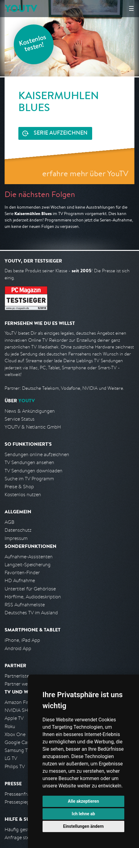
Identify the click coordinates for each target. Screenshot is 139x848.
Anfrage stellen (21, 837)
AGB (9, 522)
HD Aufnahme (20, 580)
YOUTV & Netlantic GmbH (33, 427)
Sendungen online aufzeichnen (37, 454)
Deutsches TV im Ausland (31, 612)
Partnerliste (17, 676)
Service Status (20, 419)
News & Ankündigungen (30, 411)
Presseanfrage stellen (27, 794)
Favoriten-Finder (22, 572)
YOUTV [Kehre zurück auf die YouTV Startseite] (21, 8)
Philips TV (15, 766)
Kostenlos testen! (32, 44)
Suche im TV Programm (29, 478)
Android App (18, 648)
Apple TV (14, 718)
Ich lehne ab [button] (83, 813)
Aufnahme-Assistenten (29, 556)
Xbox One (15, 734)
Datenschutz (18, 530)
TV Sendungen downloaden (33, 470)
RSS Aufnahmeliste (25, 604)
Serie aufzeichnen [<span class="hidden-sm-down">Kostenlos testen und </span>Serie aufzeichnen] (61, 133)
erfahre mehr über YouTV (85, 173)
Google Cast (18, 742)
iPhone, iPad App (22, 640)
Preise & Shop (19, 486)
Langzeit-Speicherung (28, 564)
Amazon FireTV (20, 702)
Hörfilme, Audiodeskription (33, 596)
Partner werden (21, 684)
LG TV (11, 758)
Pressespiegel (19, 802)
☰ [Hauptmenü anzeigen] (131, 8)
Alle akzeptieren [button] (83, 801)
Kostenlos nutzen (23, 494)
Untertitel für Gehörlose (30, 589)
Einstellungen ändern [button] (83, 826)
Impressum (16, 538)
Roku (10, 726)
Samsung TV (18, 750)
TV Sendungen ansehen (29, 462)
